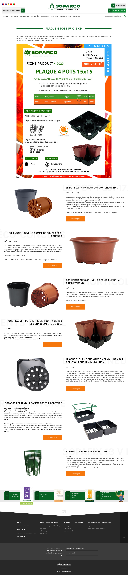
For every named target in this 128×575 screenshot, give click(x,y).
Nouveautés (35, 16)
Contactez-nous (65, 16)
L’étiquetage (43, 531)
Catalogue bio (51, 496)
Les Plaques (67, 526)
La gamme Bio (92, 526)
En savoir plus (75, 219)
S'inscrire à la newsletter (82, 551)
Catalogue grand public (82, 496)
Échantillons (120, 5)
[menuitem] (3, 4)
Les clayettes (67, 528)
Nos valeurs (14, 16)
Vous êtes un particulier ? (11, 10)
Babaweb (68, 571)
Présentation (24, 16)
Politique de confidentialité (26, 533)
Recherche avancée (119, 10)
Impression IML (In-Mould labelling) (50, 526)
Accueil (5, 16)
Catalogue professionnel (21, 496)
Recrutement (77, 16)
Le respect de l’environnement (96, 528)
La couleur (43, 528)
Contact (19, 522)
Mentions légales (22, 526)
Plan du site (20, 529)
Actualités (54, 16)
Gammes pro (45, 16)
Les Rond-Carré (68, 531)
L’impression (44, 533)
